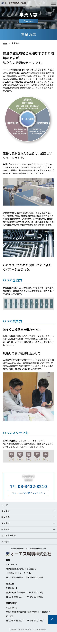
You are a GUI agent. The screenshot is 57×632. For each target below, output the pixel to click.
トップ (4, 505)
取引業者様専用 (8, 535)
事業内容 (5, 517)
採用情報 (5, 529)
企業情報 (5, 511)
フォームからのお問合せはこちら (27, 493)
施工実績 (5, 523)
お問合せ (5, 541)
